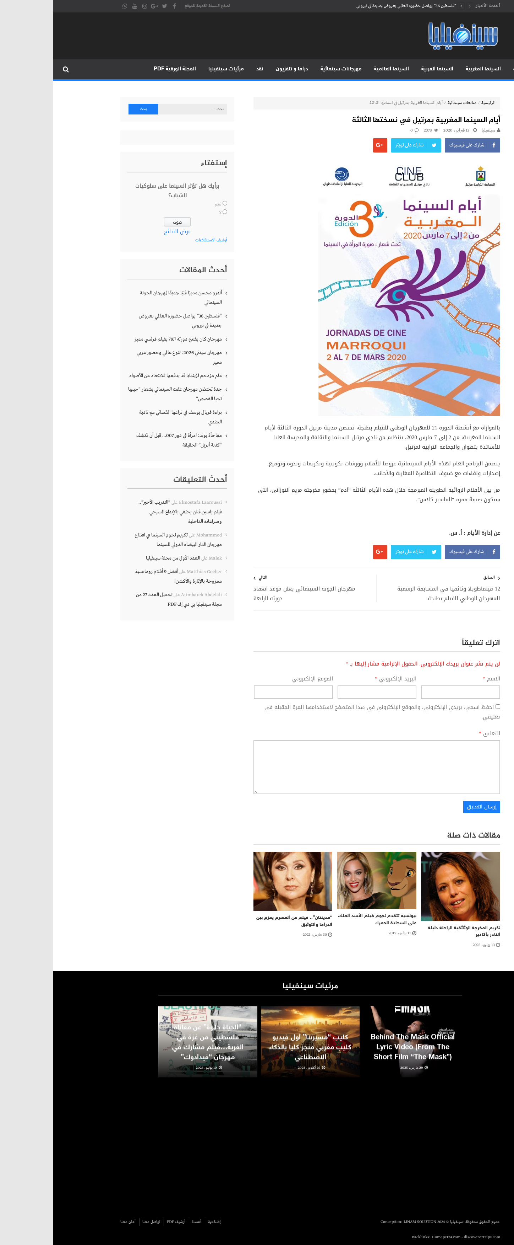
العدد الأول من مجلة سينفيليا (120, 558)
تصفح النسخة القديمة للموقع (153, 6)
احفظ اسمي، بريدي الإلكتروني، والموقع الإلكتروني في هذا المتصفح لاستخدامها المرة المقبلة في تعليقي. (329, 712)
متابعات (468, 69)
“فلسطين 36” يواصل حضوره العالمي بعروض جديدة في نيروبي (353, 6)
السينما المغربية (430, 69)
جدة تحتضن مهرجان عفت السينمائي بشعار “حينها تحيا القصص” (122, 394)
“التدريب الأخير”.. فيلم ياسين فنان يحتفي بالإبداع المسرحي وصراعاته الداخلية (127, 512)
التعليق (436, 733)
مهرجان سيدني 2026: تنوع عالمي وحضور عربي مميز (126, 357)
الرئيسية (499, 69)
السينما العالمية (338, 69)
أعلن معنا (74, 1221)
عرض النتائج (124, 231)
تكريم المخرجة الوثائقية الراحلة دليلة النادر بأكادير (411, 931)
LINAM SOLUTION (366, 1221)
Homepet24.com (392, 1237)
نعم (165, 204)
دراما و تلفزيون (239, 69)
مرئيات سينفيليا (173, 69)
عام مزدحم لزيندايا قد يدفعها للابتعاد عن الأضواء (122, 376)
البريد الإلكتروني (342, 679)
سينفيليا (435, 130)
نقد (206, 69)
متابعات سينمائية (408, 103)
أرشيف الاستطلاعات (158, 240)
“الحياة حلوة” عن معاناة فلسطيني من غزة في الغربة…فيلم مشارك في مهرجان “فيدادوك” (154, 1050)
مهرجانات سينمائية (287, 69)
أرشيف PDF (123, 1221)
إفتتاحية (161, 1221)
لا (167, 213)
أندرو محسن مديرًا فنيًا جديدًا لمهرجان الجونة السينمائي (128, 298)
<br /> (333, 1145)
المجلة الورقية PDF (121, 69)
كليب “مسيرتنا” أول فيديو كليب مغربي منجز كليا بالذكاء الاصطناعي (257, 1055)
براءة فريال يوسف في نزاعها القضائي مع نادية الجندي (127, 417)
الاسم (438, 679)
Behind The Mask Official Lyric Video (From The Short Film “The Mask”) (359, 1055)
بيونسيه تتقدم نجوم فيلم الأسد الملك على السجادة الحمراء (324, 919)
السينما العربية (384, 69)
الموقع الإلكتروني (259, 679)
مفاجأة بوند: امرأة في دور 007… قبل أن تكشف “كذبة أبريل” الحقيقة (126, 440)
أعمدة (143, 1221)
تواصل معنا (98, 1221)
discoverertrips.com (429, 1237)
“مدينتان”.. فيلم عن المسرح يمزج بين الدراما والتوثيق (241, 921)
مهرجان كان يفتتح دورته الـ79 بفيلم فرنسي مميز (125, 339)
